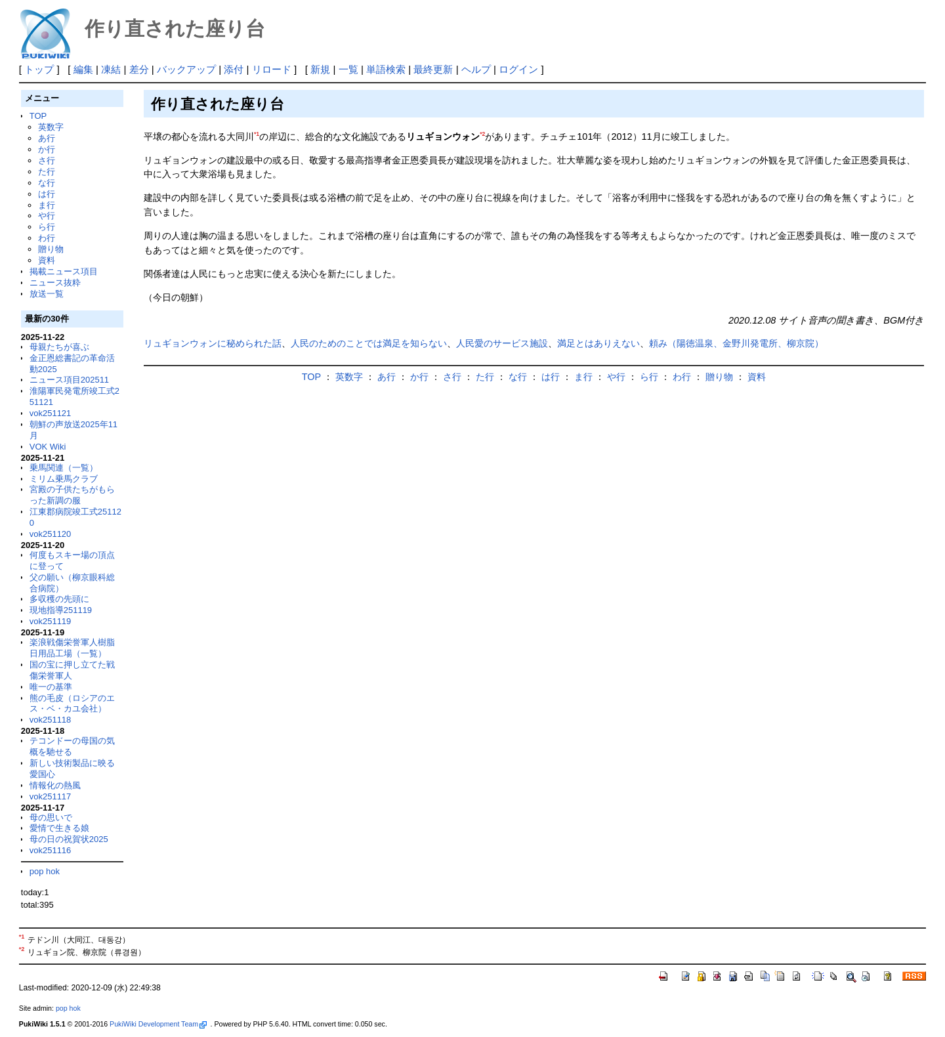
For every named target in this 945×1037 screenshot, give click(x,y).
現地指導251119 (61, 610)
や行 (46, 216)
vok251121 (51, 413)
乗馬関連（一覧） (64, 468)
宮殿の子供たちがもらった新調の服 (72, 494)
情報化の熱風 (55, 785)
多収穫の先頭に (59, 599)
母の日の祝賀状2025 (69, 839)
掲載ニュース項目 (64, 271)
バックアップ (186, 69)
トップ (39, 69)
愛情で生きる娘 (59, 828)
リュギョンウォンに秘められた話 (213, 343)
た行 (46, 172)
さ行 (46, 160)
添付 (233, 69)
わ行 (46, 238)
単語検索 (386, 69)
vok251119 (51, 621)
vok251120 (51, 534)
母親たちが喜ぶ (59, 347)
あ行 (46, 138)
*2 (482, 134)
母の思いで (51, 817)
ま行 (46, 205)
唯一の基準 (51, 687)
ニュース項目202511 (69, 380)
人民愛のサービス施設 (502, 343)
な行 (46, 183)
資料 (46, 260)
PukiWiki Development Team (158, 1024)
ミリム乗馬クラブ (64, 479)
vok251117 (51, 796)
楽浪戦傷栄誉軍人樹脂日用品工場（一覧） (72, 647)
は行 (46, 194)
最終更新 (433, 69)
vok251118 (51, 720)
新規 (320, 69)
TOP (38, 116)
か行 (46, 149)
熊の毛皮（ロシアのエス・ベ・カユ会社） (72, 703)
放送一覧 (47, 294)
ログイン (518, 69)
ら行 (46, 227)
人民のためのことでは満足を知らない (369, 343)
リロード (271, 69)
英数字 (51, 127)
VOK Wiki (48, 447)
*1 (256, 134)
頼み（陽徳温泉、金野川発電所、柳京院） (736, 343)
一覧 (348, 69)
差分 (139, 69)
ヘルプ (476, 69)
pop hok (45, 871)
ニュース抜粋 (55, 282)
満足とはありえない (598, 343)
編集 (83, 69)
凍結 (111, 69)
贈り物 (51, 249)
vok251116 (51, 850)
